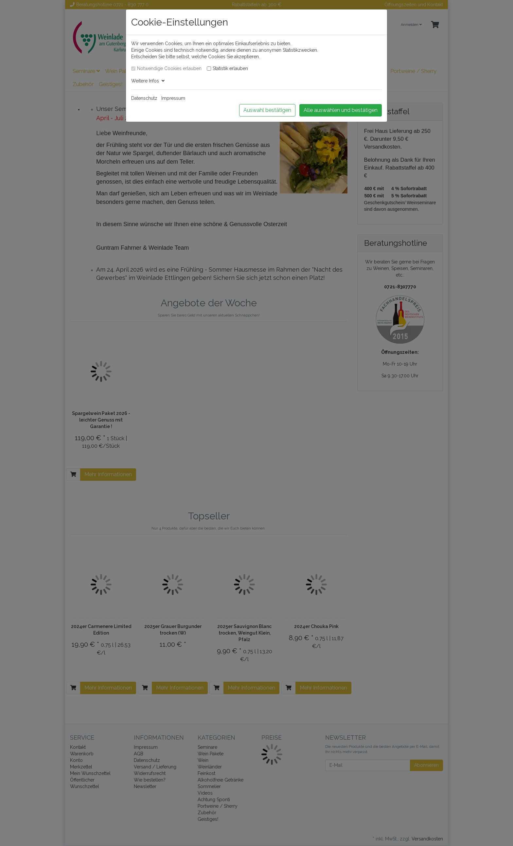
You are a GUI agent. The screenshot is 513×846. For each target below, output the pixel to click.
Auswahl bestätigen (267, 110)
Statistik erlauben (230, 68)
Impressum (173, 98)
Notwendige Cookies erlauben (169, 68)
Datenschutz (144, 98)
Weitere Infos (148, 80)
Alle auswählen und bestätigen (341, 110)
